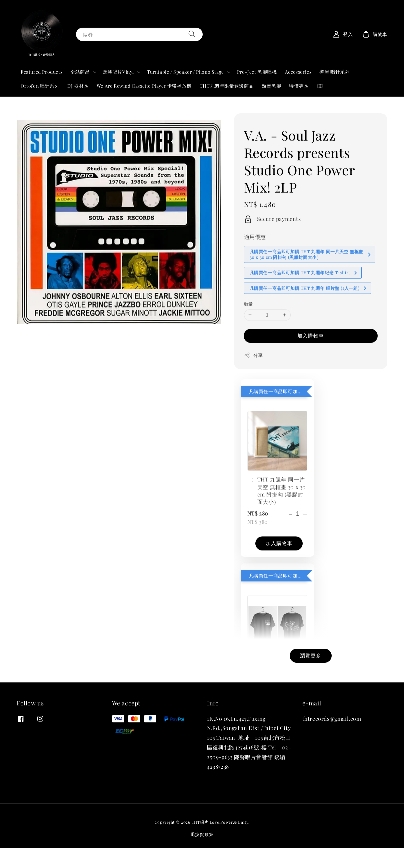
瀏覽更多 (310, 655)
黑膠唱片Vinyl (118, 72)
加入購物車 (310, 335)
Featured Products (41, 72)
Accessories (298, 72)
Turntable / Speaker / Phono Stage (185, 72)
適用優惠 (255, 236)
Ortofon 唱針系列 (40, 86)
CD (320, 86)
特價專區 (298, 86)
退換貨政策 (202, 834)
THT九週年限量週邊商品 (227, 86)
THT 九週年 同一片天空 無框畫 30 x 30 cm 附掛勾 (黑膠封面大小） (276, 490)
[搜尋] (192, 34)
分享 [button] (253, 355)
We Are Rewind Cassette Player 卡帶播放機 (144, 86)
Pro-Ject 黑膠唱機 (257, 72)
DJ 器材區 (78, 86)
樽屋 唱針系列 (334, 72)
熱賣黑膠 (271, 86)
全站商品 (80, 72)
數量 (248, 304)
